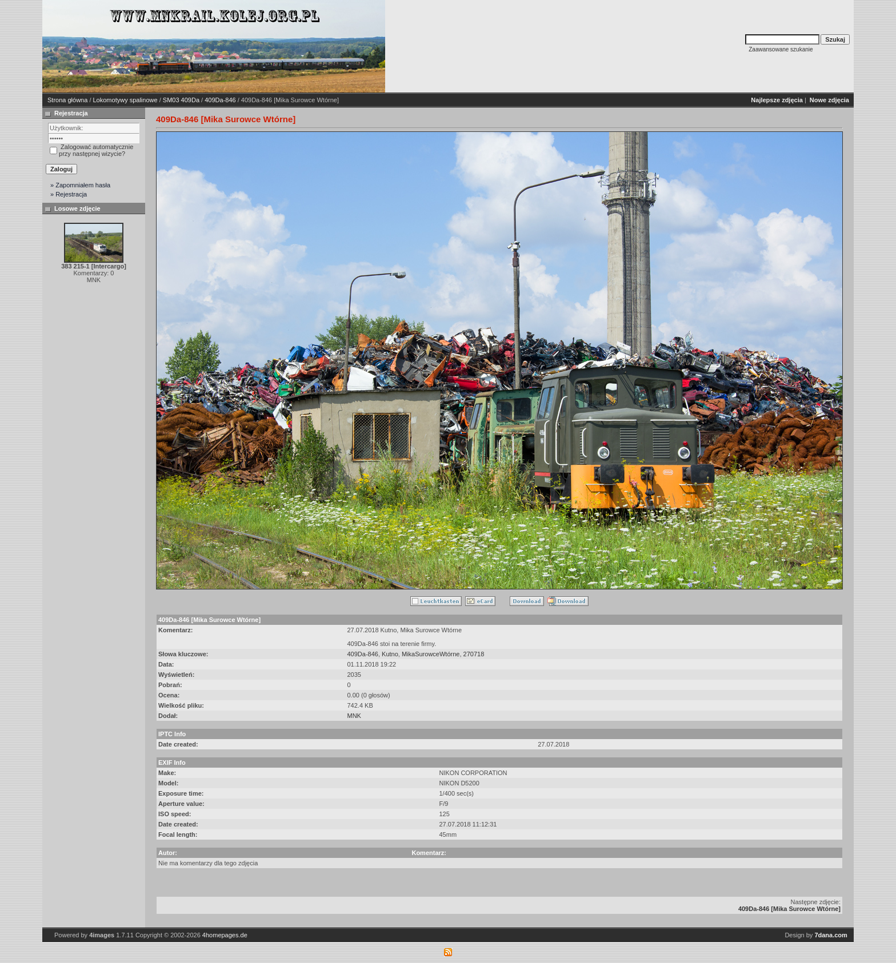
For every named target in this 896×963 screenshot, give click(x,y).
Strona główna (67, 100)
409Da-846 (220, 100)
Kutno (390, 654)
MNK (354, 715)
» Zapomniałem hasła (80, 185)
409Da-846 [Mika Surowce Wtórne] (789, 908)
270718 (474, 654)
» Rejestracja (68, 194)
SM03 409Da (181, 100)
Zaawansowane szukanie (781, 49)
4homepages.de (224, 935)
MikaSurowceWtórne (430, 654)
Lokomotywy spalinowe (125, 100)
